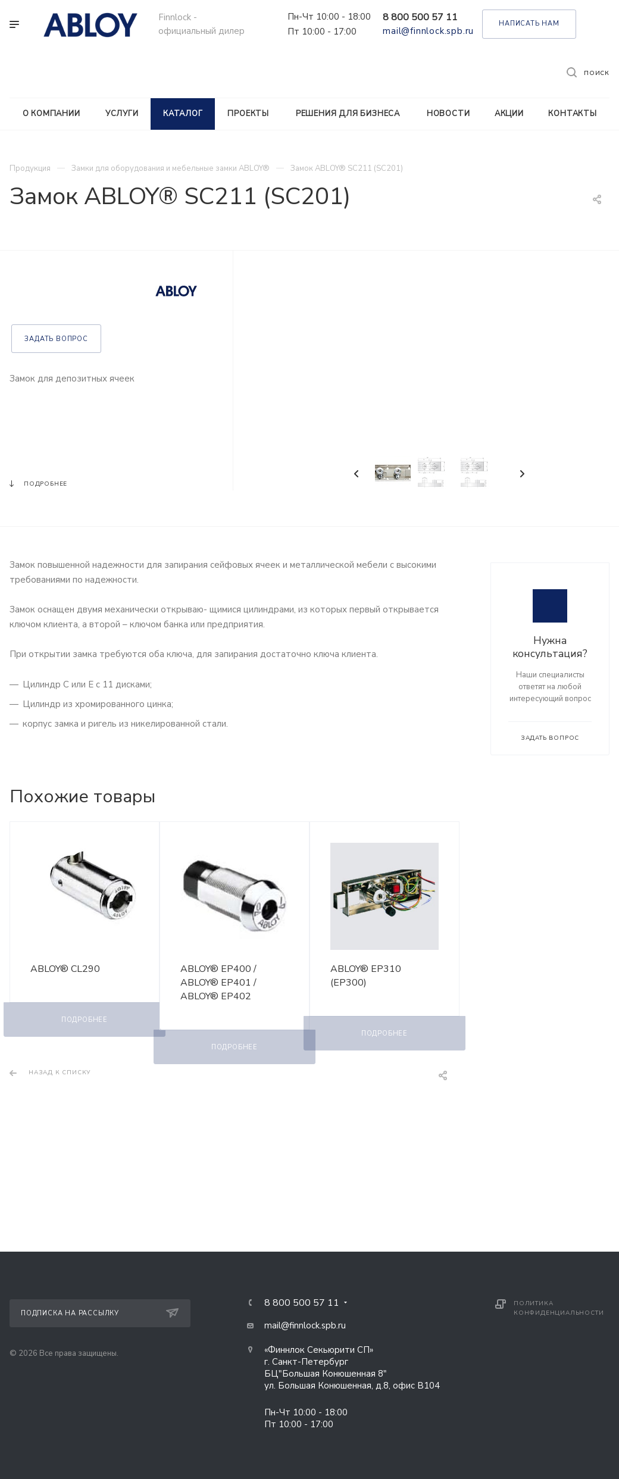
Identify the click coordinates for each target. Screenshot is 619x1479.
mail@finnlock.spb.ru (428, 31)
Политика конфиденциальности (559, 1308)
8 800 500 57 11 (420, 17)
